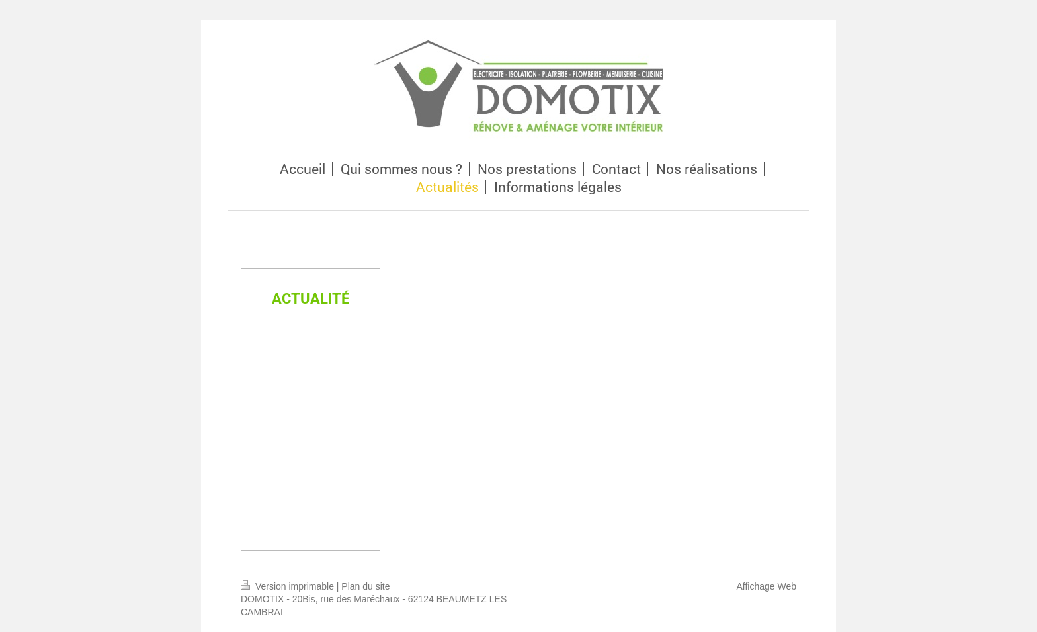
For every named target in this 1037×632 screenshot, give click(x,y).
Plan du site (365, 586)
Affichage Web (766, 586)
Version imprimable (289, 586)
